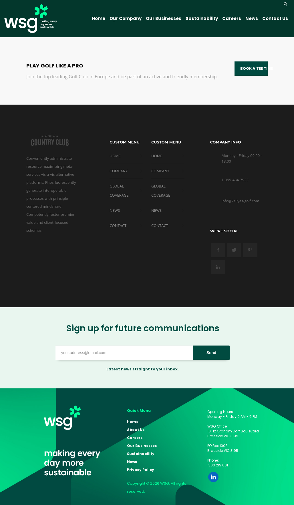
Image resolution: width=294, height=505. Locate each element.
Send (211, 352)
